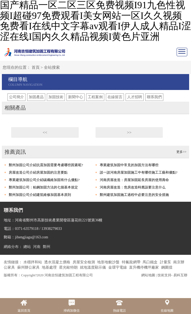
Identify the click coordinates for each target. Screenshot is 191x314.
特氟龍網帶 (132, 262)
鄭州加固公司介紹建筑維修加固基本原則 (40, 195)
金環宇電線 (118, 267)
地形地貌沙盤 (109, 262)
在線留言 (114, 97)
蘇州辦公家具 (29, 267)
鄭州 (46, 247)
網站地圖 (148, 275)
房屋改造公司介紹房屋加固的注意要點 (38, 172)
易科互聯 (180, 275)
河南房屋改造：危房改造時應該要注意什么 (132, 187)
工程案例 (95, 97)
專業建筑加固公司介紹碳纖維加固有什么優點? (44, 180)
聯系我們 (154, 97)
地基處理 (50, 267)
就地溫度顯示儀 (93, 267)
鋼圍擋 (166, 267)
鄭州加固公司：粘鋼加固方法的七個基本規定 (43, 187)
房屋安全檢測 (84, 262)
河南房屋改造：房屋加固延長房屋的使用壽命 (134, 180)
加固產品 (36, 97)
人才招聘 (134, 97)
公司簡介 (16, 97)
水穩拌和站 (33, 262)
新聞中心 (75, 97)
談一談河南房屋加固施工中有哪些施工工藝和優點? (138, 172)
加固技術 (55, 97)
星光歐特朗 (69, 267)
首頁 (36, 67)
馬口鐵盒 (151, 262)
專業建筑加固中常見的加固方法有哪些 (129, 165)
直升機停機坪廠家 (144, 267)
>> (129, 132)
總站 (27, 247)
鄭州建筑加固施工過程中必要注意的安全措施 (134, 195)
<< (45, 132)
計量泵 (166, 262)
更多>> (181, 152)
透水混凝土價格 (57, 262)
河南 (36, 247)
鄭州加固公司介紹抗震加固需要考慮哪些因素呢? (46, 165)
